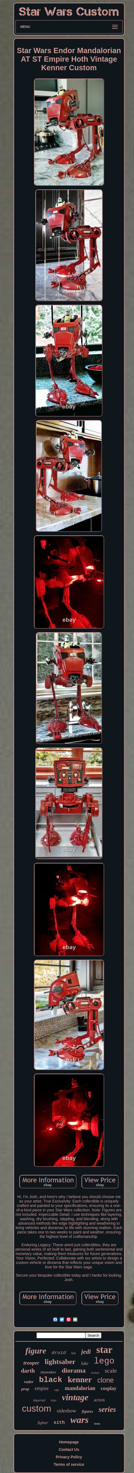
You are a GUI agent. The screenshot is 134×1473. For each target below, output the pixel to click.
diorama (74, 1370)
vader (28, 1382)
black (50, 1380)
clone (105, 1380)
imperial (39, 1400)
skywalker (48, 1372)
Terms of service (69, 1464)
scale (111, 1370)
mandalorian (80, 1388)
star (104, 1349)
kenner (80, 1379)
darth (28, 1370)
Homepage (69, 1442)
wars (79, 1420)
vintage (75, 1397)
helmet (95, 1372)
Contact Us (69, 1449)
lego (104, 1361)
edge (56, 1389)
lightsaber (60, 1362)
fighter (43, 1423)
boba (97, 1423)
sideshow (67, 1411)
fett (73, 1353)
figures (87, 1411)
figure (35, 1350)
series (107, 1409)
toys (53, 1400)
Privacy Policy (69, 1457)
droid (59, 1352)
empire (42, 1388)
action (99, 1399)
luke (84, 1363)
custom (36, 1408)
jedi (86, 1351)
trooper (31, 1363)
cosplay (109, 1388)
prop (25, 1389)
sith (59, 1422)
